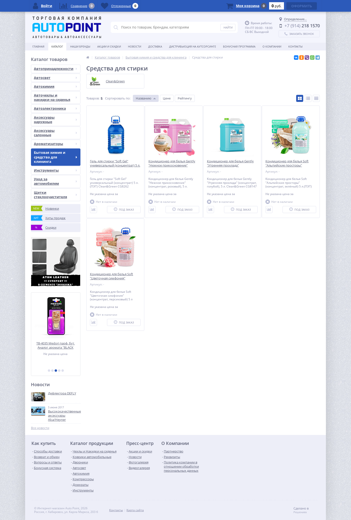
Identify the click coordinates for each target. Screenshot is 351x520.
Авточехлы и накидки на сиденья (55, 97)
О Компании (272, 46)
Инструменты (55, 170)
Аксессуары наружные (55, 119)
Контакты (295, 46)
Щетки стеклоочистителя (55, 194)
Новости (134, 46)
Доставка (155, 46)
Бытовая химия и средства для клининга (55, 157)
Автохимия (55, 86)
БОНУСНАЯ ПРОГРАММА (239, 46)
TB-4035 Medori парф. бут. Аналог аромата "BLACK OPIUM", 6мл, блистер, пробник (56, 345)
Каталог (57, 46)
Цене (167, 98)
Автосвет (55, 77)
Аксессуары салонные (55, 132)
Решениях (300, 512)
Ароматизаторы (55, 143)
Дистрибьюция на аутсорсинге (192, 46)
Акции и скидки (109, 46)
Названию (143, 98)
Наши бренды (80, 46)
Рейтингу (185, 98)
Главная (38, 46)
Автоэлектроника (55, 108)
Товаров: (92, 98)
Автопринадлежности (55, 68)
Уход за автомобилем (55, 181)
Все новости (40, 428)
